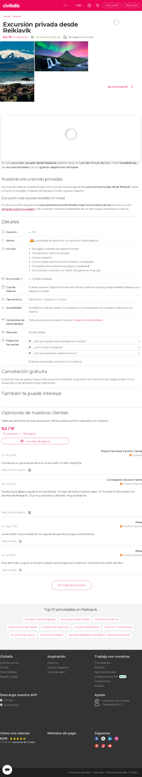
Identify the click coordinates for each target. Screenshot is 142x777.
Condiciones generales (78, 772)
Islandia (6, 16)
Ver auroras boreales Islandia (75, 619)
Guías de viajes (56, 672)
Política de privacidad (116, 772)
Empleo (99, 685)
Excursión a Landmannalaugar (40, 619)
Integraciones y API (106, 676)
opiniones (22, 37)
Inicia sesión (112, 5)
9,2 (7, 37)
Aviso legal (98, 772)
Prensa (4, 667)
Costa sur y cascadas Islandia (22, 627)
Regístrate (131, 5)
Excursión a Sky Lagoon (23, 635)
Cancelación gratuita (47, 37)
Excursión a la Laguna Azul (55, 627)
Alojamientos (102, 681)
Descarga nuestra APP (18, 695)
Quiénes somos (9, 662)
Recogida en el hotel (80, 37)
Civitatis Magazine (58, 667)
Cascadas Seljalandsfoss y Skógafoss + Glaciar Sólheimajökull (99, 635)
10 (14, 37)
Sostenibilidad (8, 672)
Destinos (52, 662)
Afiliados (99, 667)
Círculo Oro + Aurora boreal (118, 627)
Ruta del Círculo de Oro (106, 619)
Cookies (133, 772)
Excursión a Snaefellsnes (87, 627)
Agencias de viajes (105, 672)
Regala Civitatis (9, 676)
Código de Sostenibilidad (87, 320)
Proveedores (102, 662)
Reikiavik (17, 16)
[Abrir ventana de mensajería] (7, 770)
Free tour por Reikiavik (51, 635)
